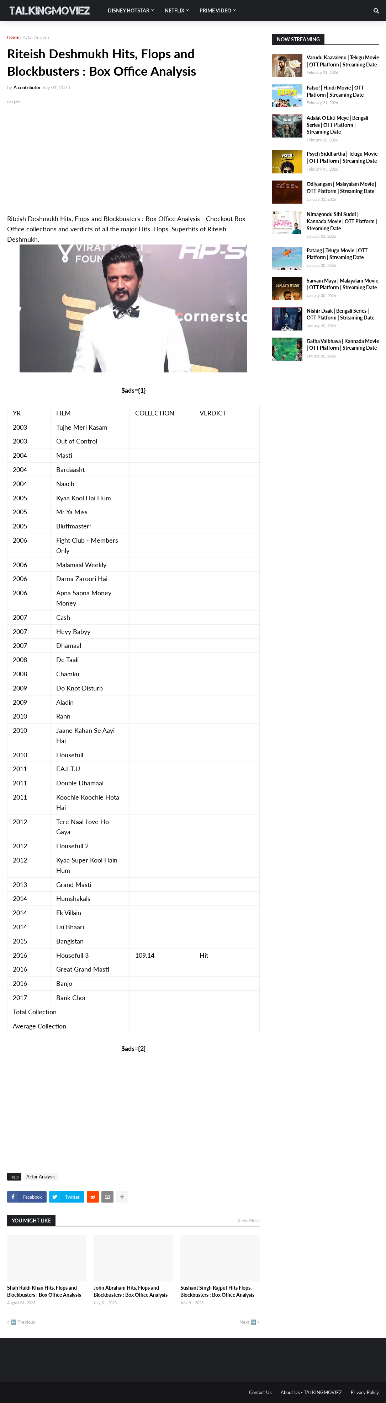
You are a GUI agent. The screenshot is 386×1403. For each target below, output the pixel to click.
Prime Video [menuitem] (215, 10)
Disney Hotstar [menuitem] (128, 10)
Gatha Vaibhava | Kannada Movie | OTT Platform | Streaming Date (343, 344)
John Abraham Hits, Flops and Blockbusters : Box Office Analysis (131, 1291)
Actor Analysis (36, 37)
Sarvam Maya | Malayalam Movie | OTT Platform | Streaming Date (342, 284)
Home (12, 37)
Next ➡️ (247, 1322)
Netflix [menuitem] (174, 10)
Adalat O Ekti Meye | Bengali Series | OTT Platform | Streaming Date (337, 125)
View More (248, 1220)
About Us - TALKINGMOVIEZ (311, 1392)
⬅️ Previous (23, 1322)
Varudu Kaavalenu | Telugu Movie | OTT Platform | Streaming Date (343, 61)
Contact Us (260, 1392)
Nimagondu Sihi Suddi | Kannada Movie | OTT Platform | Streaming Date (342, 221)
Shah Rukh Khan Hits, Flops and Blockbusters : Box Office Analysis (44, 1291)
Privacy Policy (365, 1392)
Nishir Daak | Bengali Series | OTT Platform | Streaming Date (340, 314)
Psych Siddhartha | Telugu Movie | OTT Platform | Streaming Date (342, 157)
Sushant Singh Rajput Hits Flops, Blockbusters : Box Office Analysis (217, 1291)
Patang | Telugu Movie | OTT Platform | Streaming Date (337, 253)
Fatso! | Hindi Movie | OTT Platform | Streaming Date (335, 91)
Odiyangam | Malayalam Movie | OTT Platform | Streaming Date (341, 187)
